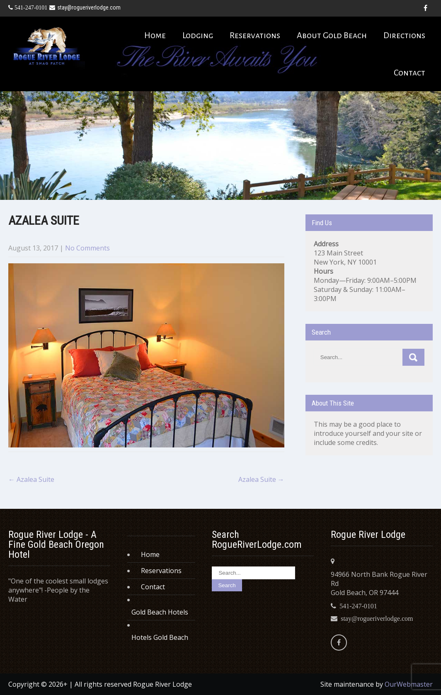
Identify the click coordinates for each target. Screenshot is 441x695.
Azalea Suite (31, 479)
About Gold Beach (332, 35)
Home (155, 35)
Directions (404, 35)
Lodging (197, 35)
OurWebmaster (409, 684)
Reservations (255, 35)
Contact (409, 72)
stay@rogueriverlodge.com (85, 7)
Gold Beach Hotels (159, 612)
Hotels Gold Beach (159, 637)
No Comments (87, 248)
